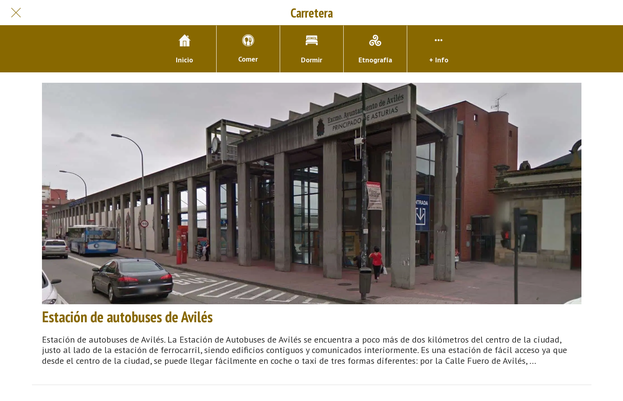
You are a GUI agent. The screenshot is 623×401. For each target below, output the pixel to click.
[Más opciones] (438, 49)
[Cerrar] (16, 13)
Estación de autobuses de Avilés (127, 316)
